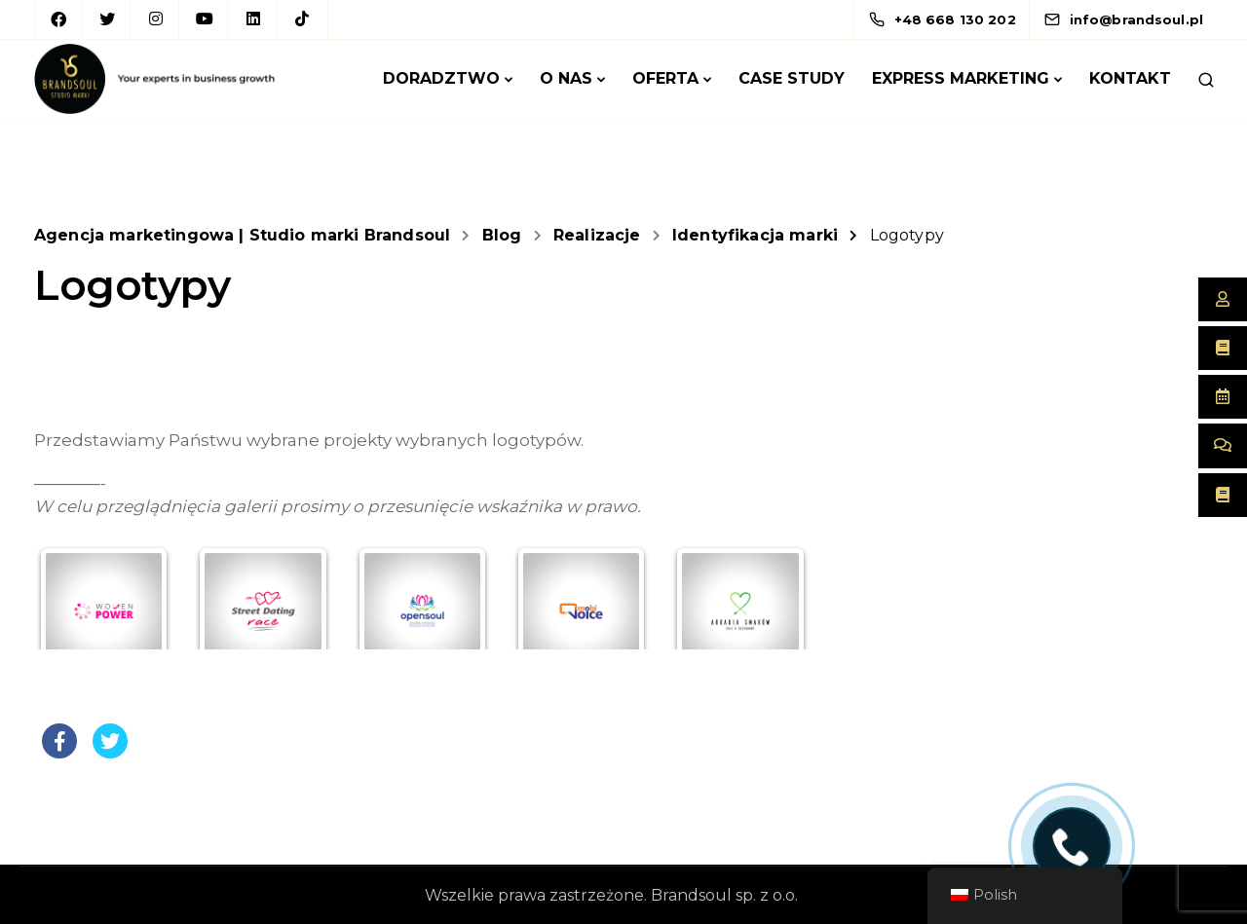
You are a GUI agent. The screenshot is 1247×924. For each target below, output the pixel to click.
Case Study (791, 78)
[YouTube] (204, 19)
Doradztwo (441, 78)
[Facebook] (58, 19)
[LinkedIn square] (253, 19)
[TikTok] (302, 19)
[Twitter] (107, 19)
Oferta (665, 78)
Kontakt (1130, 78)
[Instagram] (155, 19)
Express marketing (960, 78)
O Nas (566, 78)
